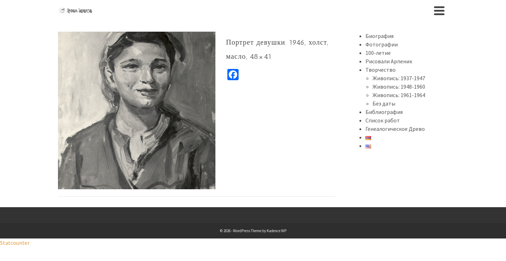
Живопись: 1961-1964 (398, 94)
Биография (379, 35)
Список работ (382, 120)
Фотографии (381, 44)
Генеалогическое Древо (395, 128)
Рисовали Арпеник (388, 61)
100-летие (378, 52)
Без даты (383, 103)
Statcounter (15, 242)
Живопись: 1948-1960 (398, 86)
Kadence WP (276, 230)
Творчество (380, 69)
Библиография (384, 111)
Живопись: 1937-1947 (398, 78)
